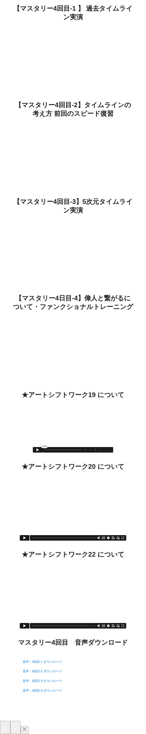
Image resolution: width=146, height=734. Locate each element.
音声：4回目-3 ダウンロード (42, 681)
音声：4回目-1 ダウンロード (42, 662)
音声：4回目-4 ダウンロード (42, 690)
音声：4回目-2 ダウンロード (42, 671)
